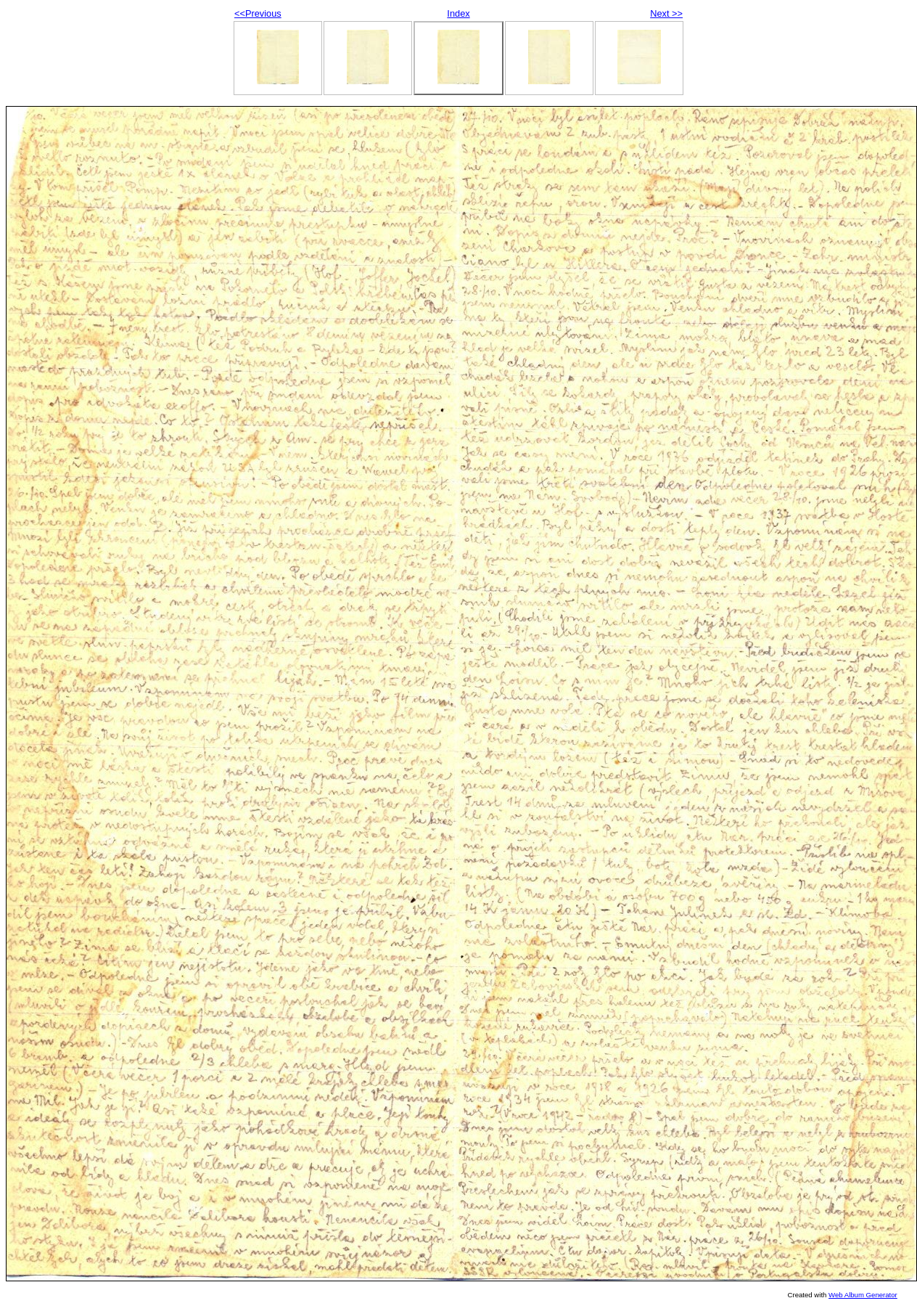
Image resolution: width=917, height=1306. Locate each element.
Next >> (666, 13)
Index (458, 13)
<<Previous (257, 13)
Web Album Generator (862, 1295)
